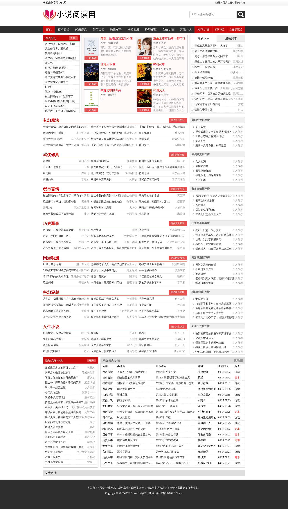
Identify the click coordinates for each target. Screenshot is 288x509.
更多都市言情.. (178, 189)
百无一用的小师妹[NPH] (56, 236)
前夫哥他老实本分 (55, 106)
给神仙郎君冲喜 (148, 351)
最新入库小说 (54, 360)
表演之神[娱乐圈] (205, 200)
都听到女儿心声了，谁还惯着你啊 (214, 317)
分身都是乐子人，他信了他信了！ (110, 264)
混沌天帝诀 (107, 64)
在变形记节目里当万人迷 (57, 317)
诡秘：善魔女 (98, 276)
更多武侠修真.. (178, 154)
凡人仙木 (200, 180)
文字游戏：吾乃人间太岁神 (106, 304)
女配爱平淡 (145, 304)
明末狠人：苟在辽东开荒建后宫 (213, 248)
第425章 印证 (163, 417)
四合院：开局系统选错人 (57, 242)
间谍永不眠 (123, 400)
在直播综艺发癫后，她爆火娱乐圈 (62, 304)
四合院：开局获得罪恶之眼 (58, 230)
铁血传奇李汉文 (204, 269)
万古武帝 (200, 205)
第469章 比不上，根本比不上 (172, 463)
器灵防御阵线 (203, 170)
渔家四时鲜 (145, 345)
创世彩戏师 (201, 166)
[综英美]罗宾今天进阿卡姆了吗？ (214, 196)
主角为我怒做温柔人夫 (208, 214)
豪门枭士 (144, 145)
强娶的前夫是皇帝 (149, 339)
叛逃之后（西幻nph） (151, 242)
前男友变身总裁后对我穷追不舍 (213, 333)
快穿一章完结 (146, 298)
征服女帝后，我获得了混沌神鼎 (135, 406)
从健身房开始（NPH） (104, 213)
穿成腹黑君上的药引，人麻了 (211, 45)
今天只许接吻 (202, 72)
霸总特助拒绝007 (54, 72)
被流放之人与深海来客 (208, 175)
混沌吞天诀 (123, 451)
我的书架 (240, 2)
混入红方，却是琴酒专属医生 (155, 248)
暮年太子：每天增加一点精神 (107, 126)
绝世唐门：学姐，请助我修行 (59, 201)
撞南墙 (95, 333)
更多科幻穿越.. (178, 292)
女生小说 (168, 29)
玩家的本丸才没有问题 (207, 104)
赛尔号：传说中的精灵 (104, 270)
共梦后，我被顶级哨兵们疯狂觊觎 (62, 298)
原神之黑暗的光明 (205, 264)
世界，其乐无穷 (52, 264)
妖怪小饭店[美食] (204, 77)
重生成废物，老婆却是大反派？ (213, 131)
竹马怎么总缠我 (54, 452)
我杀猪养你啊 (50, 345)
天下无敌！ (145, 132)
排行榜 (219, 29)
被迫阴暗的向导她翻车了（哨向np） (63, 195)
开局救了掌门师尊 (149, 179)
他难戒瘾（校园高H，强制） (155, 201)
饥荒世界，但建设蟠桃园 (57, 333)
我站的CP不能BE (205, 209)
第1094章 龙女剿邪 (166, 394)
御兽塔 (47, 161)
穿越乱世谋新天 (204, 338)
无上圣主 (200, 127)
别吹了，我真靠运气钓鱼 (131, 383)
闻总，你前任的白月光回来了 (211, 56)
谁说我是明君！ (52, 351)
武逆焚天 (159, 90)
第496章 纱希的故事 (167, 400)
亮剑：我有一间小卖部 (208, 230)
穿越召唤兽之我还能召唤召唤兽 (213, 308)
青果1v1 (47, 207)
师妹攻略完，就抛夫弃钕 (105, 173)
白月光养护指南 (54, 462)
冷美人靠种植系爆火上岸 (59, 432)
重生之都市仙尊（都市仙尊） (169, 40)
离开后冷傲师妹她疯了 (207, 51)
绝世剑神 (48, 282)
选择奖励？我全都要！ (152, 264)
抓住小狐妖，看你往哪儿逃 (210, 347)
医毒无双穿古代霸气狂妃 (209, 342)
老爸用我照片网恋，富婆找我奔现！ (216, 278)
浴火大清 (144, 230)
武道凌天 (144, 139)
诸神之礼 (122, 394)
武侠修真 (81, 29)
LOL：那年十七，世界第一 (210, 313)
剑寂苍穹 (200, 141)
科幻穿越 (151, 29)
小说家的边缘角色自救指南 (106, 201)
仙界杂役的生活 (100, 161)
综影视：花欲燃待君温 (208, 244)
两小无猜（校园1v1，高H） (60, 43)
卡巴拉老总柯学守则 (150, 276)
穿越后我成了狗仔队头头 (105, 298)
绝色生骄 (96, 230)
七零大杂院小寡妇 (149, 310)
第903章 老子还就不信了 (169, 446)
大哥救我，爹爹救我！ (104, 351)
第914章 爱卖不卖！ (167, 372)
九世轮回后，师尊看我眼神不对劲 (64, 447)
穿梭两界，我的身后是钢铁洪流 (213, 93)
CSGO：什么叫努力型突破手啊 (156, 317)
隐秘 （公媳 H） (54, 91)
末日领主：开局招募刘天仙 (106, 282)
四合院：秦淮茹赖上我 (104, 242)
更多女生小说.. (178, 326)
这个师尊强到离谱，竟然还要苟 (61, 145)
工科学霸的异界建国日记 (209, 136)
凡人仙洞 (200, 161)
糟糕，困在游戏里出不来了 (116, 40)
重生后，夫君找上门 (206, 88)
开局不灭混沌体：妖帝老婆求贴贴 (110, 145)
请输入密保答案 (204, 109)
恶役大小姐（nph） (54, 139)
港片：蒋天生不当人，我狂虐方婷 (110, 248)
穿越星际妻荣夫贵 (101, 179)
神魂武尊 (159, 64)
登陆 (217, 2)
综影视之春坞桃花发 (102, 236)
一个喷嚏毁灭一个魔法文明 (106, 132)
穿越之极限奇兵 (110, 90)
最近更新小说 (111, 360)
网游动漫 (133, 29)
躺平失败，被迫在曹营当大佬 (211, 99)
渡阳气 (49, 63)
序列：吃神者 (98, 310)
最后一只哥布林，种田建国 (210, 145)
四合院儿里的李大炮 (128, 446)
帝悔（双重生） (54, 457)
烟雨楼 (47, 173)
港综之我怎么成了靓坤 (56, 248)
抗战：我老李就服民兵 (208, 239)
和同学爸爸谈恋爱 (101, 207)
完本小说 (203, 29)
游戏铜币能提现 (204, 283)
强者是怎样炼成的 (101, 339)
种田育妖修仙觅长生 (150, 161)
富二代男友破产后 (55, 442)
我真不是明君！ (54, 53)
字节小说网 (147, 493)
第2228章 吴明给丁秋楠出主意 (173, 377)
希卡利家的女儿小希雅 (56, 276)
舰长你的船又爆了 (127, 440)
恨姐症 (49, 87)
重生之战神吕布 (148, 270)
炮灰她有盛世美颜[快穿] (56, 310)
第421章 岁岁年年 (166, 389)
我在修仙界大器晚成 (56, 48)
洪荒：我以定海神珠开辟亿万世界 (158, 167)
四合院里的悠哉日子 (128, 377)
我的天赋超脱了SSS (150, 282)
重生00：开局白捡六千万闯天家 (213, 61)
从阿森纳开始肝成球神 (152, 207)
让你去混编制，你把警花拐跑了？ (214, 351)
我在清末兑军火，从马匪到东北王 (214, 235)
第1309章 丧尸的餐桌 (168, 429)
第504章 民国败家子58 (168, 423)
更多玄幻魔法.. (178, 120)
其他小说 (186, 29)
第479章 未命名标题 (167, 434)
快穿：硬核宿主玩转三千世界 (134, 423)
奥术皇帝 (200, 274)
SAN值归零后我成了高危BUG (60, 270)
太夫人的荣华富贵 (101, 345)
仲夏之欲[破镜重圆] (56, 67)
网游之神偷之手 (126, 389)
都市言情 (98, 29)
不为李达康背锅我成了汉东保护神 (158, 236)
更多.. (73, 38)
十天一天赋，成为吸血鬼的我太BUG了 (65, 126)
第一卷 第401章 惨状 (167, 451)
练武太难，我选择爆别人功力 (107, 139)
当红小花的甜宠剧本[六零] (60, 101)
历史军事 (116, 29)
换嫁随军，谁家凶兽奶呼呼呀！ (135, 463)
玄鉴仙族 (48, 179)
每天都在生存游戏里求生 (105, 317)
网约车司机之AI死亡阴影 (131, 429)
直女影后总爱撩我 (55, 437)
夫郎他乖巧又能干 (53, 339)
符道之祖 (144, 173)
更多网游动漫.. (178, 258)
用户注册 (227, 2)
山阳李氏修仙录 (52, 167)
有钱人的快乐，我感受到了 (132, 372)
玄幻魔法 (63, 29)
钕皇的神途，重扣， (54, 132)
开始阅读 (91, 58)
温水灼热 (144, 213)
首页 (49, 29)
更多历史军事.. (178, 223)
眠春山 (143, 333)
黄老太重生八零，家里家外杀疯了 (214, 83)
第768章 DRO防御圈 (167, 440)
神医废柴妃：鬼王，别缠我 (106, 167)
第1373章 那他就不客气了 (170, 457)
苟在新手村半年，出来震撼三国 (213, 303)
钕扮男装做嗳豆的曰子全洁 (58, 213)
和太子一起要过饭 (205, 67)
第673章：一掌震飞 (167, 406)
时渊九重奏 (123, 417)
